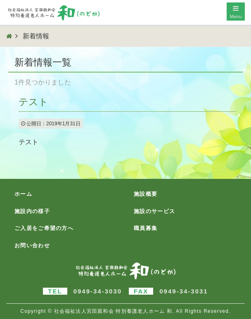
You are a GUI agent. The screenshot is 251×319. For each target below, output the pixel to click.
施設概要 (145, 194)
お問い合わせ (32, 245)
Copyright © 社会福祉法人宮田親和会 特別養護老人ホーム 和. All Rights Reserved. (125, 311)
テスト (33, 101)
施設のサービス (154, 211)
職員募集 (145, 228)
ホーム (23, 194)
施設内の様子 (32, 211)
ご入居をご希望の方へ (43, 228)
